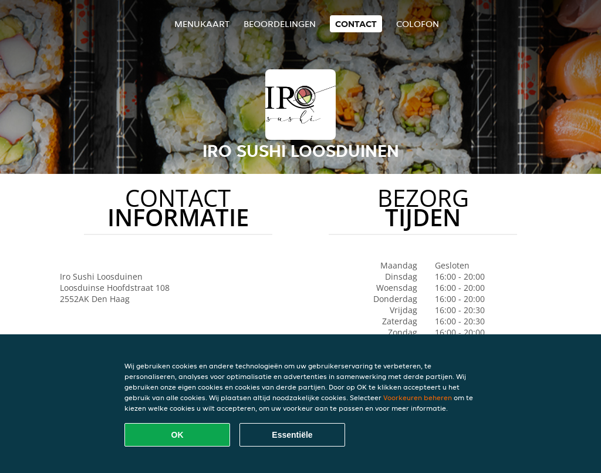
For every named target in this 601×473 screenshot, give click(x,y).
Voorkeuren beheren (417, 397)
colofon (417, 24)
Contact (356, 24)
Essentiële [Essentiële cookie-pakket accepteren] (292, 435)
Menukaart (201, 24)
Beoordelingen (280, 24)
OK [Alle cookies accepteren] (177, 435)
